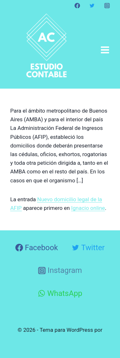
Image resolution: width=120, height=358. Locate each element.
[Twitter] (92, 5)
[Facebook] (77, 5)
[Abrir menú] (104, 49)
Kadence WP (60, 338)
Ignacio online (88, 208)
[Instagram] (106, 5)
